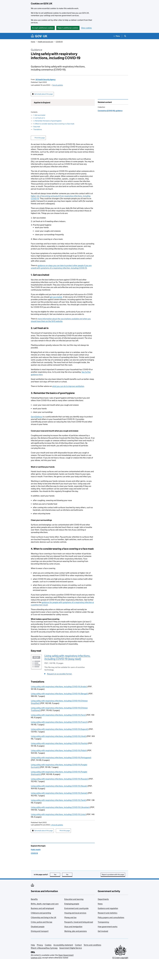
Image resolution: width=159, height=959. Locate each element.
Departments (103, 899)
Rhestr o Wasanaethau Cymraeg (44, 948)
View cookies (86, 28)
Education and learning (73, 899)
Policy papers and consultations (111, 917)
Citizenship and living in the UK (43, 917)
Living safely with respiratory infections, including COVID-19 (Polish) (59, 750)
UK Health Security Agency (45, 79)
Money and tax (70, 917)
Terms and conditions (92, 945)
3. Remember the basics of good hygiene (47, 121)
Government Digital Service (70, 948)
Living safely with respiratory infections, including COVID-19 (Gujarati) (59, 729)
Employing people (71, 904)
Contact (78, 945)
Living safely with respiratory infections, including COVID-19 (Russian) (59, 779)
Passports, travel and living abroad (78, 922)
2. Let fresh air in (39, 118)
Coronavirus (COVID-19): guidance (110, 111)
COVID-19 (59, 42)
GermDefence (36, 416)
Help (33, 945)
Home (33, 42)
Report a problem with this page (113, 874)
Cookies (48, 945)
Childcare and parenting (41, 913)
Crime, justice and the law (41, 922)
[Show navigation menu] (116, 36)
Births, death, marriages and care (45, 904)
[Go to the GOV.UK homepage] (39, 36)
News (100, 904)
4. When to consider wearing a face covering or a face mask (53, 124)
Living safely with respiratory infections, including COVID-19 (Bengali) (59, 693)
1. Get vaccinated (39, 115)
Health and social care (45, 42)
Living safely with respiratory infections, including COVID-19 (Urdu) (58, 814)
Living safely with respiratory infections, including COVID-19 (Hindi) (58, 736)
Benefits (34, 899)
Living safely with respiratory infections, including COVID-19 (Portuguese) (61, 757)
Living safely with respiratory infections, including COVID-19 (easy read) (67, 657)
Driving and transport (39, 931)
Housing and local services (75, 913)
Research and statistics (107, 913)
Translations (37, 129)
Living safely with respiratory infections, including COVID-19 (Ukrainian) (60, 807)
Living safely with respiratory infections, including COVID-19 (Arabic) (59, 686)
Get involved (103, 931)
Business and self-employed (42, 908)
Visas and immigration (73, 926)
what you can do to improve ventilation (68, 386)
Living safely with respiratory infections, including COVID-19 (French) (59, 722)
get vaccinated (56, 297)
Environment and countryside (76, 908)
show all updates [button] (56, 825)
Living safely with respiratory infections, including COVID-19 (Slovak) (59, 786)
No (69, 874)
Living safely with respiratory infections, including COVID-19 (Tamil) (58, 800)
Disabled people (37, 926)
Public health (36, 850)
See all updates (57, 85)
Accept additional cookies (43, 28)
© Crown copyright (120, 957)
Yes (57, 874)
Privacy (40, 945)
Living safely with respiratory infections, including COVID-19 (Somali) (59, 793)
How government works (107, 926)
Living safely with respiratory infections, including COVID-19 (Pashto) (59, 743)
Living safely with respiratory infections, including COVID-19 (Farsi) (58, 715)
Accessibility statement (63, 945)
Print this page (40, 138)
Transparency (103, 922)
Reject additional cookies (67, 28)
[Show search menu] (125, 36)
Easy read (36, 127)
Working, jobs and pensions (75, 931)
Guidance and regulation (108, 908)
